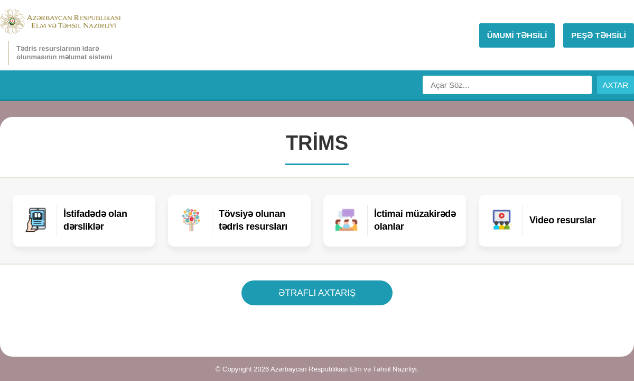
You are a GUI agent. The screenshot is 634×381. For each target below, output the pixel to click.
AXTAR (616, 84)
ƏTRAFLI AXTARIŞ (317, 293)
